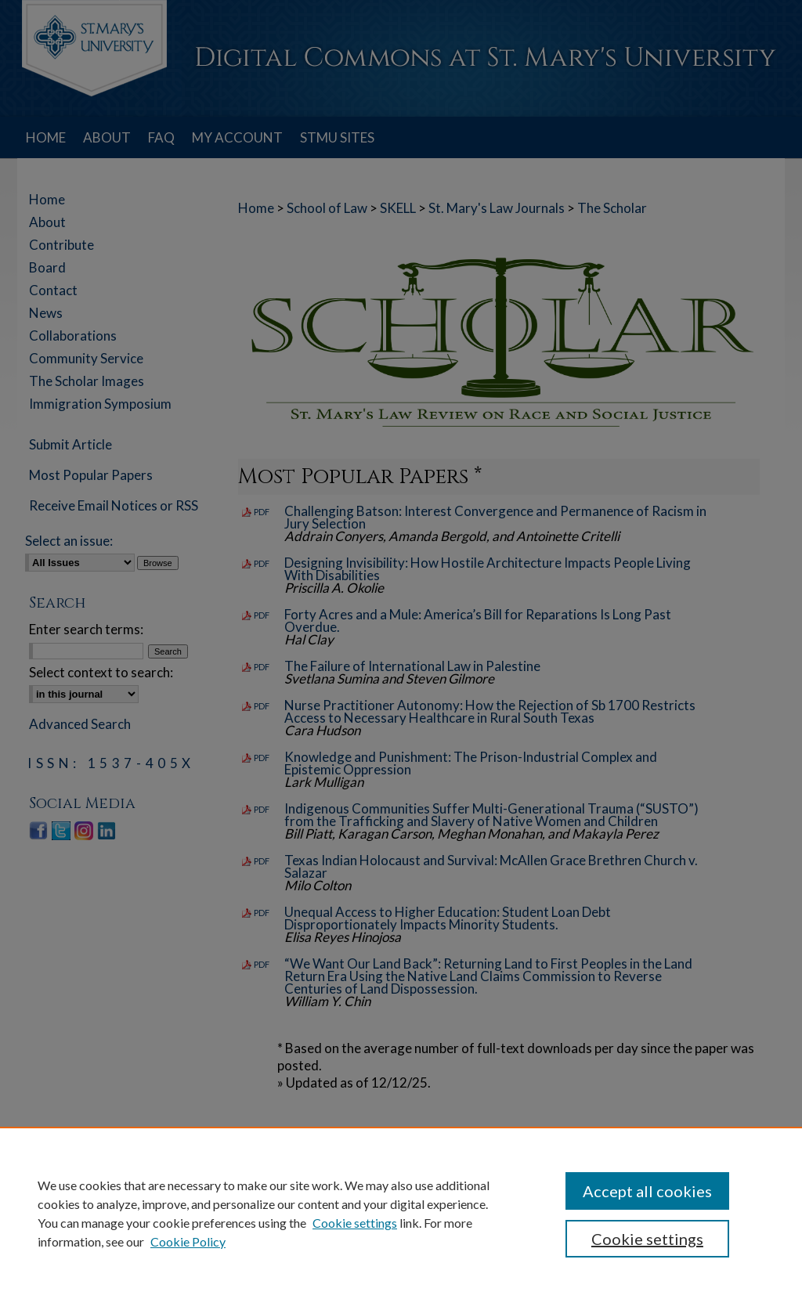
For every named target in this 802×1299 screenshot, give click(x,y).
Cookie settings (354, 1222)
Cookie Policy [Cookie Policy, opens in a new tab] (188, 1241)
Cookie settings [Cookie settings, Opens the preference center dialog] (647, 1238)
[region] (401, 1213)
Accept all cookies (647, 1191)
